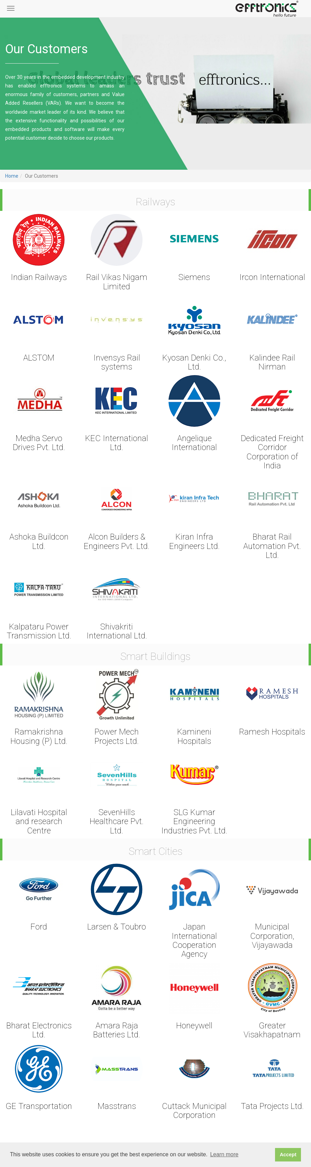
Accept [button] (288, 1154)
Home (11, 176)
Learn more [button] (224, 1154)
